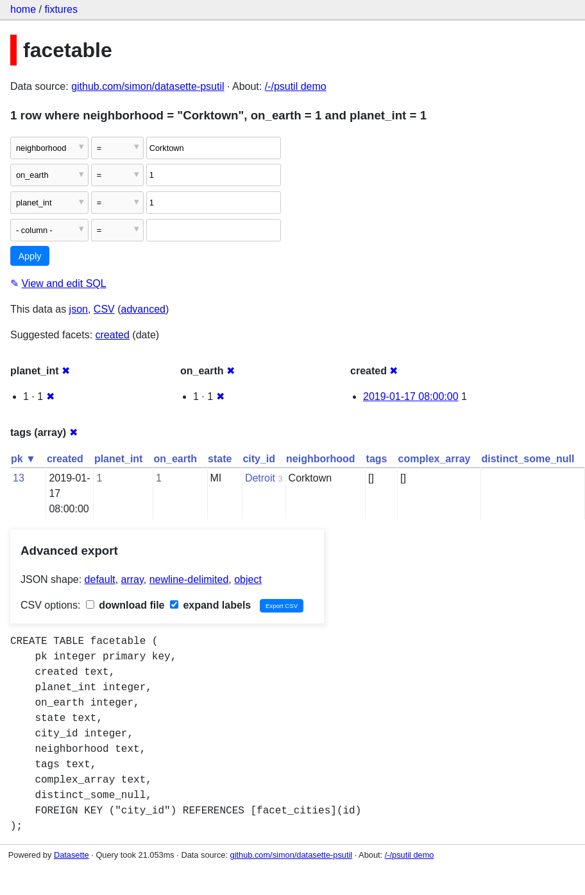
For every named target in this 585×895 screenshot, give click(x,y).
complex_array (434, 458)
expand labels (210, 605)
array (132, 579)
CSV (104, 309)
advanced (143, 309)
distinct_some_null (527, 458)
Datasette (71, 855)
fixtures (61, 9)
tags (376, 458)
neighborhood (320, 458)
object (248, 579)
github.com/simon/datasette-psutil (147, 86)
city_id (258, 458)
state (220, 458)
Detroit (260, 478)
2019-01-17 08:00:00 (411, 396)
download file (125, 605)
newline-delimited (189, 579)
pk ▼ (23, 458)
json (78, 309)
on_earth (175, 458)
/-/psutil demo (295, 86)
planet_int (118, 458)
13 (18, 478)
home (23, 9)
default (100, 579)
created (113, 334)
